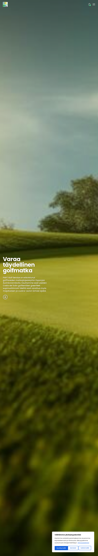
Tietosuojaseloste (83, 543)
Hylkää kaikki (71, 548)
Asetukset (59, 548)
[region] (73, 542)
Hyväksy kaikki (85, 548)
